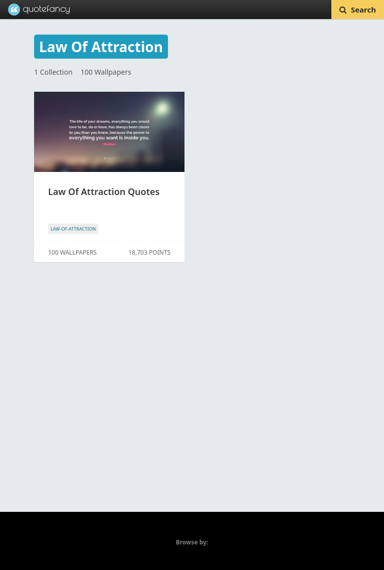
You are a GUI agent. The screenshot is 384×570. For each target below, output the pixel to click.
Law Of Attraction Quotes (103, 191)
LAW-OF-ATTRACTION (73, 229)
